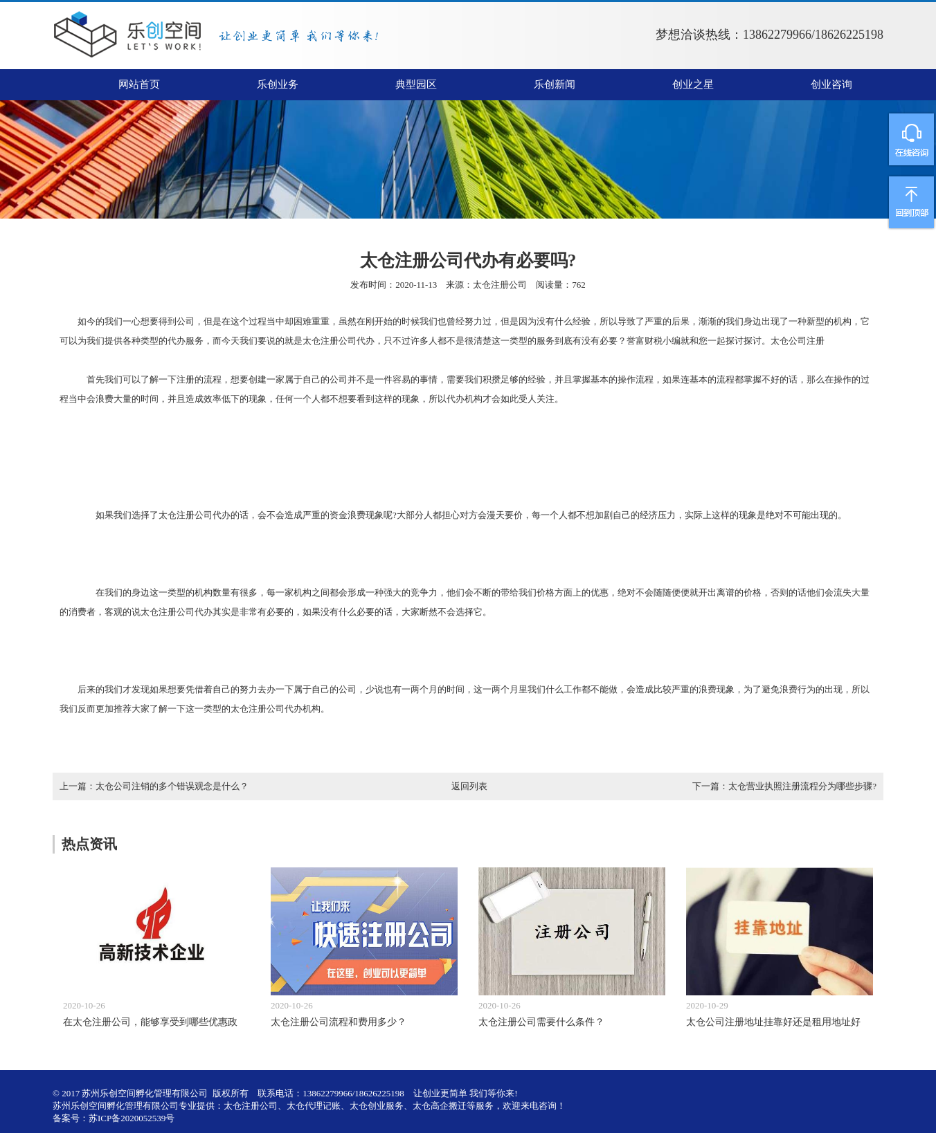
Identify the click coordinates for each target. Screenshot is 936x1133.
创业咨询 (831, 84)
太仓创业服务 (377, 1105)
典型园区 (416, 84)
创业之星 (693, 84)
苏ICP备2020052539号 (131, 1118)
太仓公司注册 (798, 340)
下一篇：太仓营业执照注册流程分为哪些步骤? (784, 786)
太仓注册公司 (500, 284)
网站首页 (139, 84)
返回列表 (469, 786)
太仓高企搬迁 (440, 1105)
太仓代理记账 (314, 1105)
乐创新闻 (554, 84)
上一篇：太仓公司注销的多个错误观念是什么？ (154, 786)
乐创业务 (277, 84)
